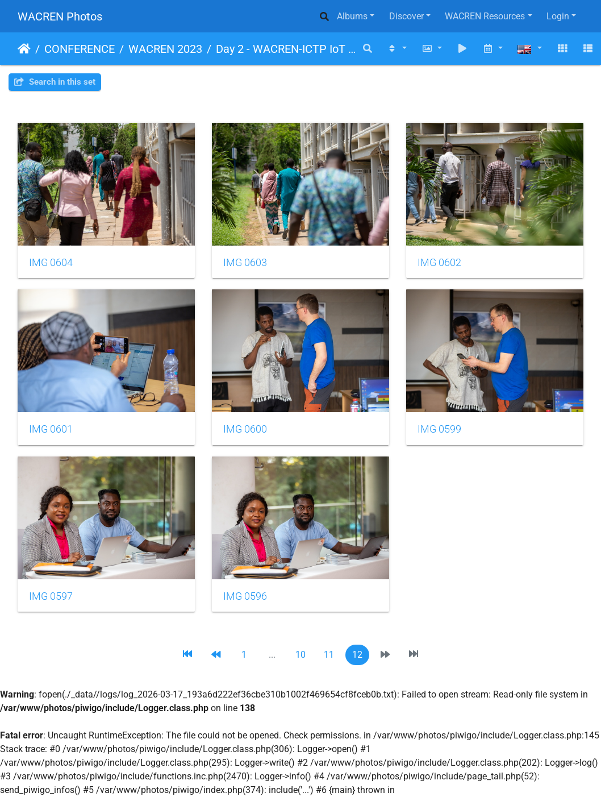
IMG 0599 (439, 429)
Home (24, 48)
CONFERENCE (79, 49)
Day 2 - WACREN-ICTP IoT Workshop (286, 49)
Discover (406, 16)
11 (329, 654)
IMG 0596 (245, 596)
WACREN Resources (485, 16)
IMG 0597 (51, 596)
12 (357, 654)
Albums (352, 16)
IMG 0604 (51, 262)
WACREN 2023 (165, 49)
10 (300, 654)
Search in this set (54, 82)
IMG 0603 (245, 262)
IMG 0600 (245, 429)
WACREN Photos (60, 16)
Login (557, 16)
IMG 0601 (51, 429)
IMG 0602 (439, 262)
